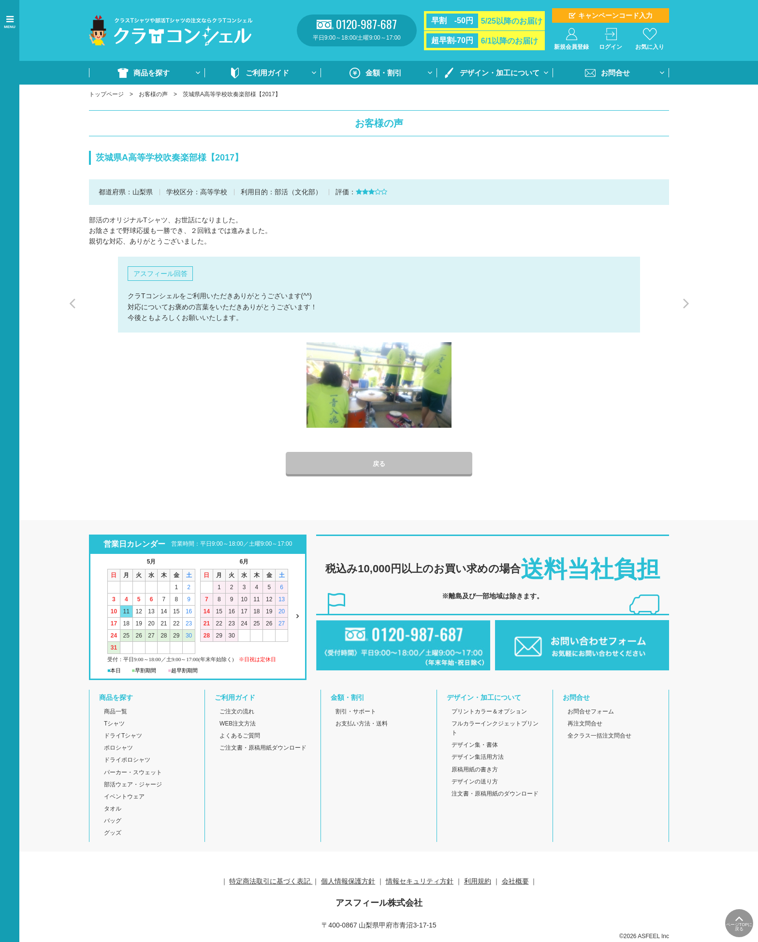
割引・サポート (355, 712)
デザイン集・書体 (475, 745)
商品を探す (151, 73)
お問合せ (615, 73)
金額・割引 (383, 73)
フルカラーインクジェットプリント (495, 729)
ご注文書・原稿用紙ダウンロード (262, 748)
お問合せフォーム (591, 712)
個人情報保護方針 (348, 881)
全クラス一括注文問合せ (599, 736)
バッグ (112, 821)
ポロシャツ (118, 748)
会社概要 (515, 881)
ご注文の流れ (236, 712)
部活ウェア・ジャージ (133, 785)
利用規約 (477, 881)
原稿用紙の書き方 (475, 770)
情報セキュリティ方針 (419, 881)
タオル (112, 809)
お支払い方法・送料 (361, 724)
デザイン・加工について (499, 73)
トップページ (106, 94)
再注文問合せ (585, 724)
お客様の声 (153, 94)
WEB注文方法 (237, 724)
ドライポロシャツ (127, 760)
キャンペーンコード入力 (615, 15)
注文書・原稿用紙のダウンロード (495, 794)
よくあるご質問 (239, 736)
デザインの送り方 (475, 782)
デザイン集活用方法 (478, 757)
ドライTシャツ (123, 736)
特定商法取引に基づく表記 (270, 881)
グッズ (112, 833)
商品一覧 (115, 712)
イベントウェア (124, 797)
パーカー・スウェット (133, 772)
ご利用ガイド (267, 73)
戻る (379, 464)
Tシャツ (114, 724)
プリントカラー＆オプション (489, 712)
